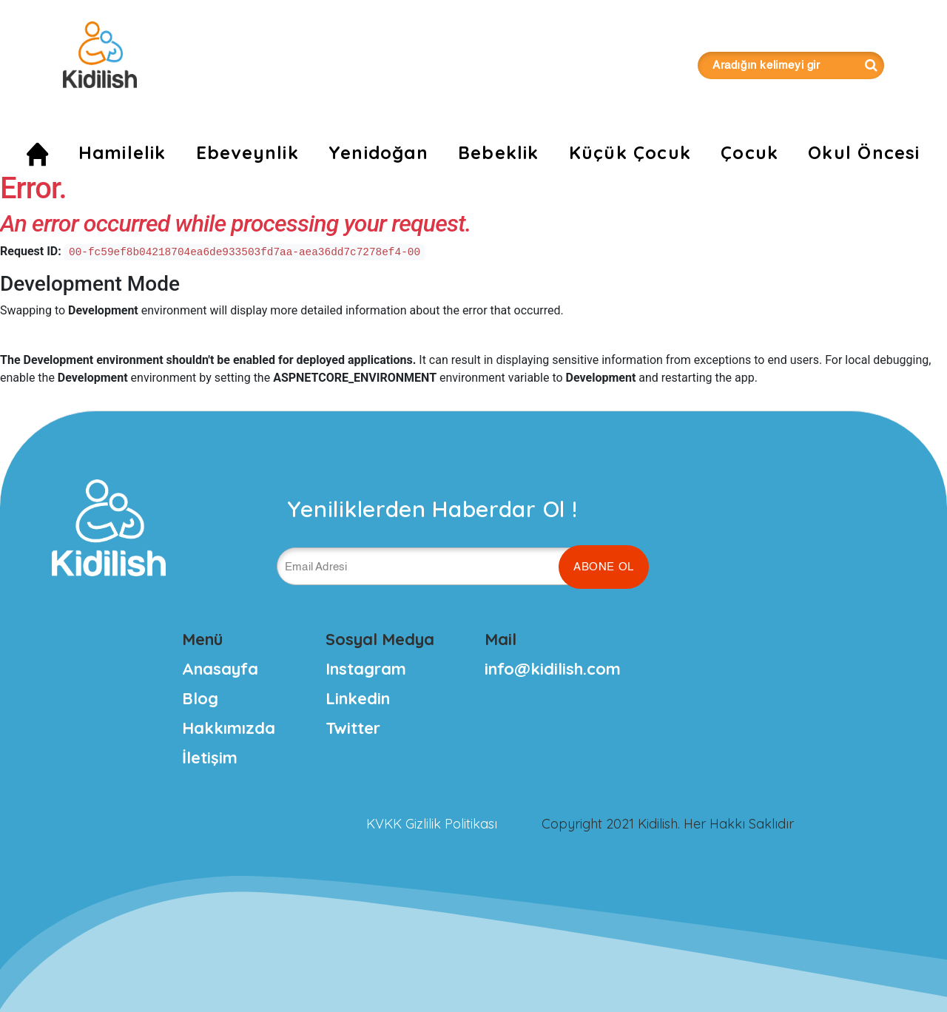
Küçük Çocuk (630, 152)
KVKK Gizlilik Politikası (431, 823)
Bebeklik (498, 152)
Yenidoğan (378, 152)
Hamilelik (122, 152)
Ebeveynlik (247, 152)
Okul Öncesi (864, 152)
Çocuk (749, 152)
